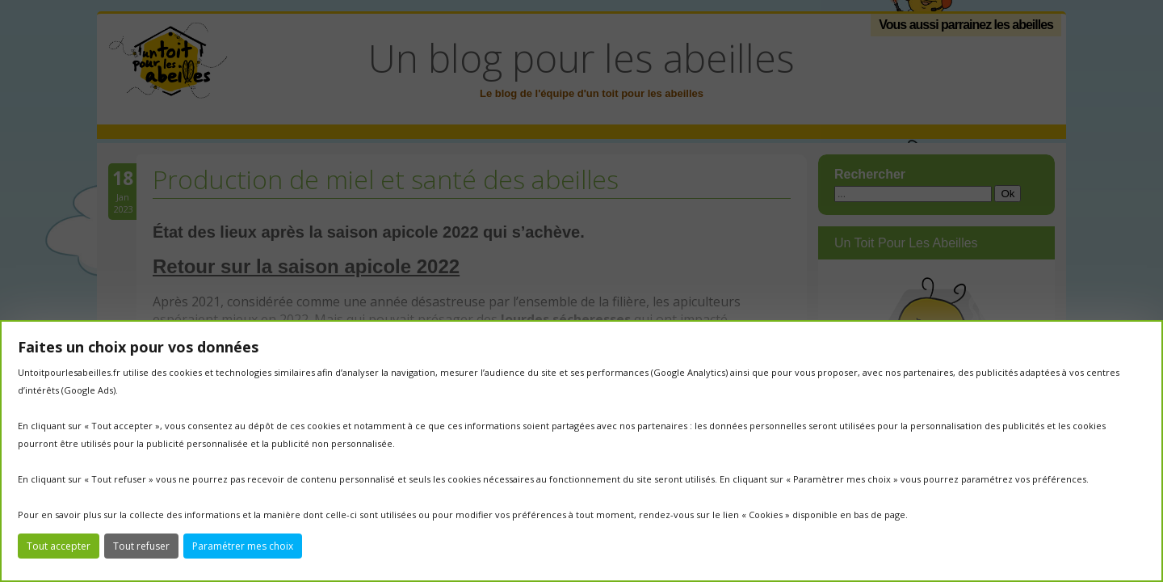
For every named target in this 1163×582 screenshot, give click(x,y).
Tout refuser (141, 546)
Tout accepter (58, 546)
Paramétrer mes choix (242, 546)
